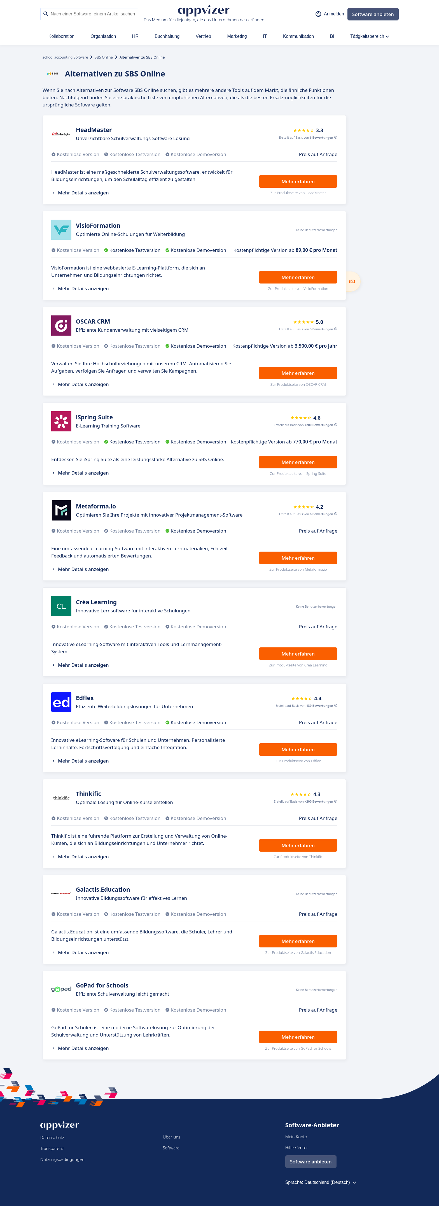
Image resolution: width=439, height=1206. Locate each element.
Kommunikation (298, 36)
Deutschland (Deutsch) (331, 1182)
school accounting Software (65, 57)
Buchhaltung (167, 36)
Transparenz (52, 1148)
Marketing (237, 36)
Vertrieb (203, 36)
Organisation (103, 36)
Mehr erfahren (298, 181)
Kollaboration (61, 36)
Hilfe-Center (296, 1147)
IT (265, 36)
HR (135, 36)
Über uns (171, 1137)
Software (171, 1148)
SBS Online (104, 57)
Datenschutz (52, 1137)
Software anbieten (373, 14)
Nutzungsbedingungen (62, 1159)
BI (332, 36)
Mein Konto (296, 1136)
